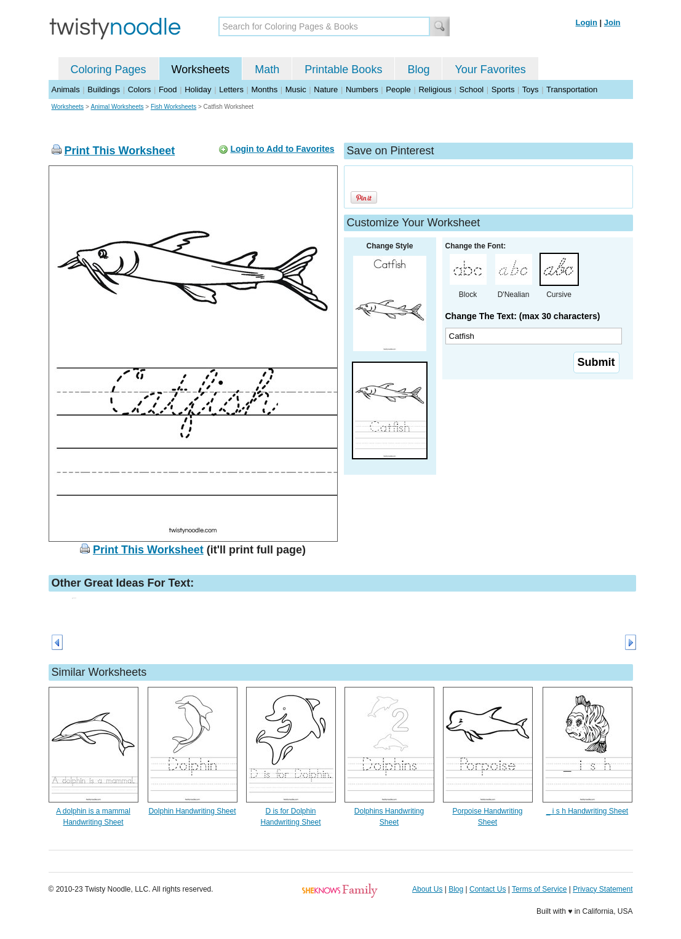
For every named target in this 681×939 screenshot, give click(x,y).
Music (295, 89)
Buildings (103, 89)
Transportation (571, 89)
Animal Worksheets (117, 106)
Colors (139, 89)
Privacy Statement (602, 889)
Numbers (362, 89)
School (472, 89)
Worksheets (201, 69)
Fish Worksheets (173, 106)
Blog (418, 69)
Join (612, 22)
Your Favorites (490, 69)
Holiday (198, 89)
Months (265, 89)
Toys (530, 89)
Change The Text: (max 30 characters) (522, 316)
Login (586, 22)
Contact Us (487, 889)
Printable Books (343, 69)
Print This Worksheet (120, 151)
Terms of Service (539, 889)
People (398, 89)
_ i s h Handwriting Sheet (587, 811)
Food (168, 89)
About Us (427, 889)
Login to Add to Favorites (282, 149)
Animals (66, 89)
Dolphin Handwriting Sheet (192, 811)
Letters (231, 89)
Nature (326, 89)
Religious (434, 89)
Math (267, 69)
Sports (503, 89)
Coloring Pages (108, 69)
